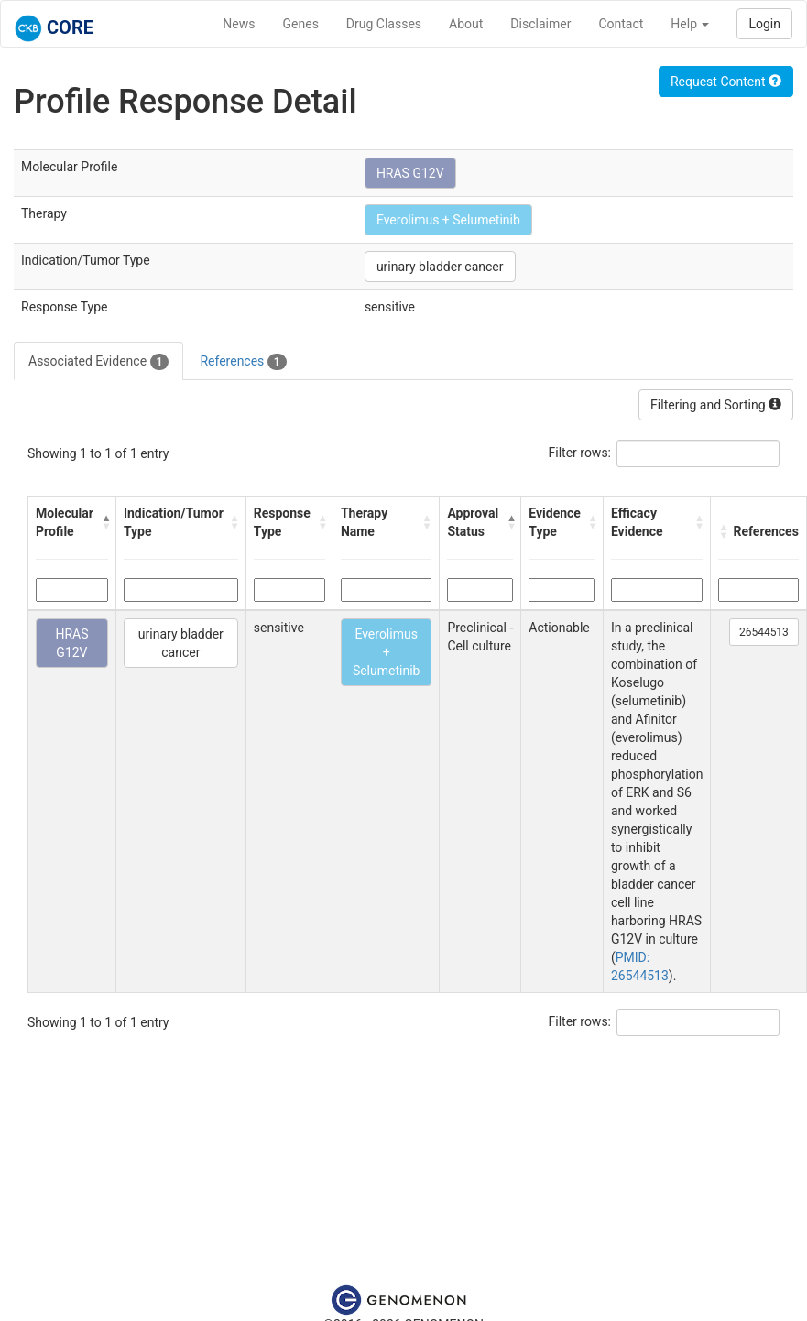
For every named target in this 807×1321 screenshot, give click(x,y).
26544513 (764, 632)
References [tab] (243, 362)
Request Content (726, 81)
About (466, 23)
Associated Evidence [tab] (98, 362)
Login (764, 23)
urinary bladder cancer (440, 266)
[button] (104, 522)
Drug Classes (383, 23)
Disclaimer (540, 23)
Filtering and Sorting (715, 405)
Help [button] (690, 23)
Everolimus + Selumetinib (448, 220)
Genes (301, 23)
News (239, 23)
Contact (620, 23)
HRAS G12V (410, 173)
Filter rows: (580, 452)
